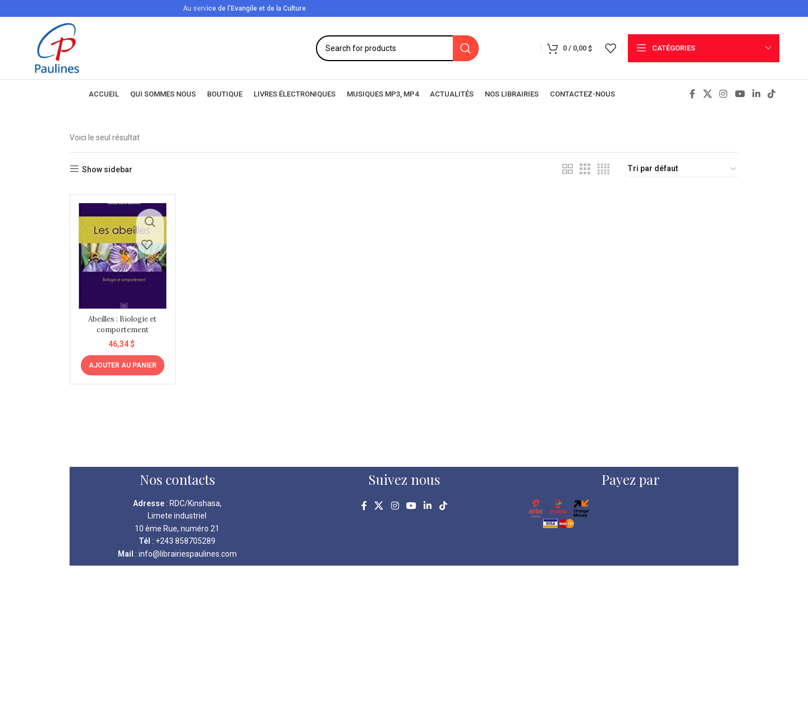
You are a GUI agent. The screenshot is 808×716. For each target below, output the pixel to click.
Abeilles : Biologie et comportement (120, 320)
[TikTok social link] (771, 94)
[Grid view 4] (603, 169)
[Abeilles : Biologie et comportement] (121, 253)
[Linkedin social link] (756, 94)
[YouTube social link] (740, 94)
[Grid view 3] (585, 169)
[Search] (397, 48)
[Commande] (682, 169)
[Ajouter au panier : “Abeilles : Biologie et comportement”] (121, 361)
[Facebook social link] (692, 94)
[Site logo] (57, 47)
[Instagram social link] (723, 94)
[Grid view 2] (567, 169)
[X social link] (707, 94)
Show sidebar (107, 169)
